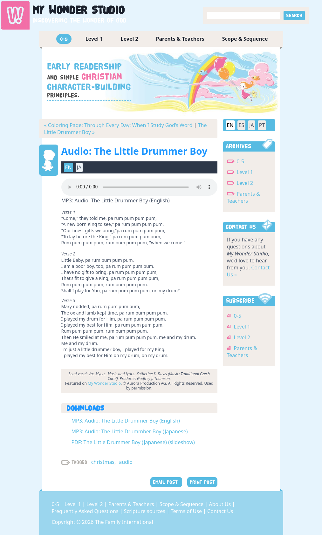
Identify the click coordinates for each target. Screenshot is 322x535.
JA (79, 167)
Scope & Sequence (245, 38)
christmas (102, 461)
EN (68, 167)
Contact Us (220, 511)
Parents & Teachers (180, 38)
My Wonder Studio (104, 383)
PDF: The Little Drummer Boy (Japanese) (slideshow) (133, 442)
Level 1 (94, 38)
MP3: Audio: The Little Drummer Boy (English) (126, 420)
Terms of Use (187, 511)
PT (262, 125)
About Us (220, 504)
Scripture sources (145, 511)
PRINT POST (202, 482)
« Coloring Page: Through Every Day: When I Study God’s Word (118, 125)
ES (241, 125)
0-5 (64, 39)
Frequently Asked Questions (86, 511)
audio (126, 461)
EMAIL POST (166, 482)
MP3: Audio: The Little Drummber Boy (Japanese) (130, 431)
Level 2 (129, 38)
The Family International (124, 521)
